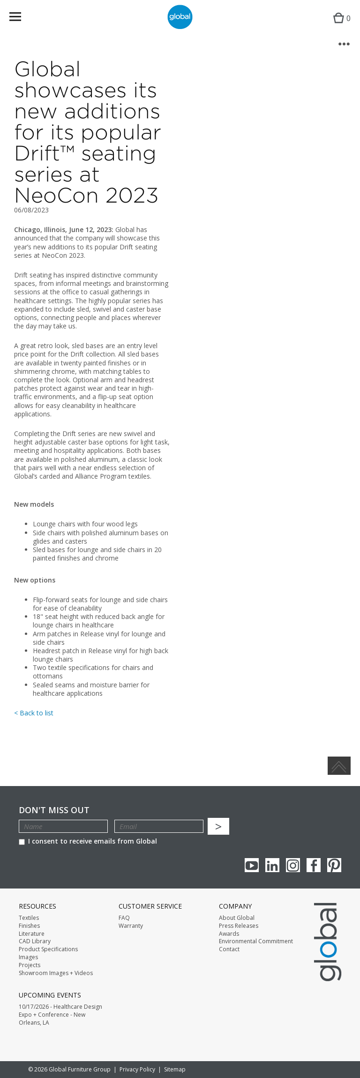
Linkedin (272, 865)
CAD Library (35, 941)
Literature (32, 934)
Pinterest (334, 865)
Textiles (29, 918)
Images (28, 957)
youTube (252, 865)
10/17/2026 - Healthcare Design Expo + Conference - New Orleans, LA (60, 1015)
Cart (339, 26)
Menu (21, 18)
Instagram (293, 865)
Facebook (314, 865)
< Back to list (33, 712)
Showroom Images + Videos (56, 973)
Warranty (131, 926)
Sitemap (175, 1069)
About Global (237, 918)
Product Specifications (48, 949)
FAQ (124, 918)
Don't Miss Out (54, 810)
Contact (229, 949)
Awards (229, 934)
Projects (29, 965)
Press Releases (238, 926)
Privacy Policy (137, 1069)
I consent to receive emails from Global (88, 841)
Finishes (29, 926)
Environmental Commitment (256, 941)
